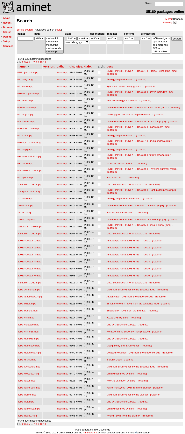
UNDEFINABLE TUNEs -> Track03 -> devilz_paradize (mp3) (140, 91)
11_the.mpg (24, 212)
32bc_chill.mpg (26, 317)
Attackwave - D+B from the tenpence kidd (129, 296)
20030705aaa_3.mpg (29, 254)
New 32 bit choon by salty (120, 380)
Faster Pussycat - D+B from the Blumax (128, 387)
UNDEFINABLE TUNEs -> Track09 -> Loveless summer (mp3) (141, 168)
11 (44, 62)
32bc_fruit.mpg (26, 401)
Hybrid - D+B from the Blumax (123, 415)
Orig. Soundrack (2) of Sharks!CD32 (126, 233)
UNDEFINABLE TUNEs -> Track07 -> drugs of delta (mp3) (139, 140)
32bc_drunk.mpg (27, 359)
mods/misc (54, 41)
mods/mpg (54, 51)
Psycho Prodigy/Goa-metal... (122, 100)
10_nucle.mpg (25, 198)
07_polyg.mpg (25, 149)
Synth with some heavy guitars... (124, 86)
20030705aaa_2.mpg (29, 247)
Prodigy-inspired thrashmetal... (123, 198)
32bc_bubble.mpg (28, 310)
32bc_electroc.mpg (28, 373)
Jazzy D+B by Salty (117, 317)
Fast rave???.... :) (116, 177)
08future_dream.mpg (29, 156)
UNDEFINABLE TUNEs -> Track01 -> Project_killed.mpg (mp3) (141, 70)
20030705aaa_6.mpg (29, 275)
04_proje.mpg (25, 114)
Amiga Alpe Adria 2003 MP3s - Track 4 (128, 261)
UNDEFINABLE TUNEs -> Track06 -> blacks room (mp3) (138, 126)
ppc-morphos (161, 45)
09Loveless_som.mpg (30, 170)
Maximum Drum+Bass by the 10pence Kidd (130, 289)
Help (58, 29)
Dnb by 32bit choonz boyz (121, 324)
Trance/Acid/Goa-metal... (120, 163)
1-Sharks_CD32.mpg (29, 184)
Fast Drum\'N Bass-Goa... (120, 212)
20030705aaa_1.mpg (29, 240)
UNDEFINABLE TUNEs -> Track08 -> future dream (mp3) (138, 154)
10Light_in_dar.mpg (29, 191)
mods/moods (54, 48)
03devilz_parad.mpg (29, 93)
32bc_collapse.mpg (28, 324)
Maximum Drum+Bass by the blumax (127, 394)
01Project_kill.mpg (28, 72)
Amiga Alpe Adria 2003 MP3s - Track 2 (128, 247)
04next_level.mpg (27, 107)
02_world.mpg (25, 86)
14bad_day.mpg (26, 219)
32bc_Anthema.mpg (29, 289)
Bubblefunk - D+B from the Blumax (126, 310)
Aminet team (90, 432)
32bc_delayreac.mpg (29, 352)
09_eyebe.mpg (26, 177)
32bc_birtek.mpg (27, 303)
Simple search (25, 29)
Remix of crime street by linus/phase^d (128, 331)
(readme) (111, 73)
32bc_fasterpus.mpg (29, 387)
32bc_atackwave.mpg (30, 296)
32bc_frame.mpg (27, 394)
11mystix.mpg (25, 205)
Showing (167, 22)
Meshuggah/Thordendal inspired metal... (129, 114)
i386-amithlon (161, 51)
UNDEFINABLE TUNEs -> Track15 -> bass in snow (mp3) (138, 225)
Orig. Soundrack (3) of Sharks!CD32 (126, 282)
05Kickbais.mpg (26, 121)
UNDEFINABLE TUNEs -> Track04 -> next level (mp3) (136, 107)
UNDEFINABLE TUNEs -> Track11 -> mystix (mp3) (135, 205)
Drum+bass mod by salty (120, 373)
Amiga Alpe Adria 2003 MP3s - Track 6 (128, 275)
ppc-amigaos (161, 41)
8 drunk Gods (114, 359)
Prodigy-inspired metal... (120, 79)
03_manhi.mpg (26, 100)
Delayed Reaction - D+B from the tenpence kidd (133, 352)
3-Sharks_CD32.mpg (29, 282)
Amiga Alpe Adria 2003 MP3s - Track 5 (128, 268)
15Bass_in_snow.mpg (30, 226)
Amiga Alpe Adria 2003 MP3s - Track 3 (128, 254)
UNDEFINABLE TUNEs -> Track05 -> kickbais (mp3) (136, 121)
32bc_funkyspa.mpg (29, 408)
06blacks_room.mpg (29, 128)
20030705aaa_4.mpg (29, 261)
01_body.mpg (25, 79)
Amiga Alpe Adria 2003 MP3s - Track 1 (128, 240)
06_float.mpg (25, 135)
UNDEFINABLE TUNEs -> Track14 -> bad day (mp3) (136, 219)
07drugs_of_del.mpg (29, 142)
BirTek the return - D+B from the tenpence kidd (132, 303)
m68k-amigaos (161, 38)
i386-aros (161, 48)
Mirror (168, 19)
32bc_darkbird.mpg (28, 338)
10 (41, 62)
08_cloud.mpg (25, 163)
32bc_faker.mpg (27, 380)
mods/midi (54, 38)
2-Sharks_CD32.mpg (29, 233)
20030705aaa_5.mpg (29, 268)
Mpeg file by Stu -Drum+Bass (122, 345)
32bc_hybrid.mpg (27, 415)
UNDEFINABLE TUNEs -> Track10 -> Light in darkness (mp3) (141, 190)
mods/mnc (54, 45)
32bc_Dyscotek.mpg (29, 366)
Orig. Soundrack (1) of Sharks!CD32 (126, 184)
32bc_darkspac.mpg (29, 345)
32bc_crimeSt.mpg (28, 331)
